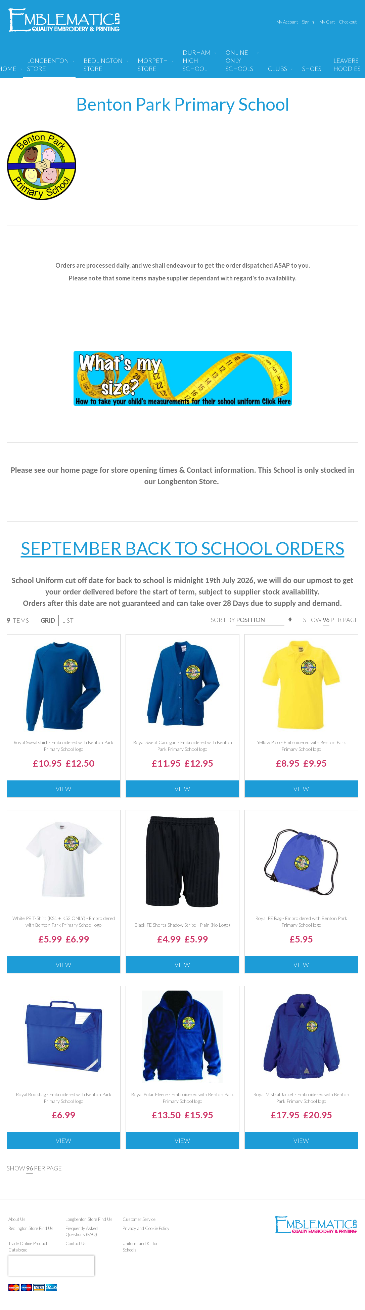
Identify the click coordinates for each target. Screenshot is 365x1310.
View (63, 789)
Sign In (308, 22)
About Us (17, 1219)
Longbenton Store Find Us (88, 1219)
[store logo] (64, 20)
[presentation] (51, 1266)
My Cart (327, 22)
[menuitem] (49, 67)
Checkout (348, 22)
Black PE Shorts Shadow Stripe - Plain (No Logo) (182, 925)
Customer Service (139, 1219)
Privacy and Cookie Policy (146, 1228)
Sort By (223, 619)
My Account (287, 22)
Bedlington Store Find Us (30, 1228)
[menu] (182, 63)
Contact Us (76, 1243)
